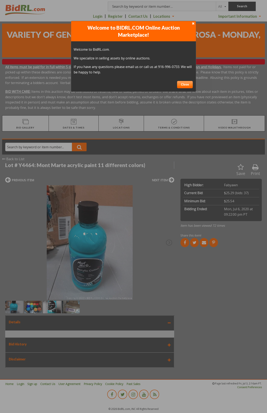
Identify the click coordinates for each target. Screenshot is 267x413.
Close (185, 84)
